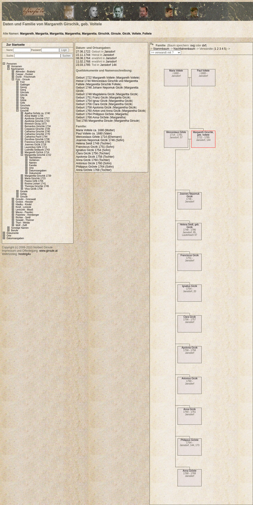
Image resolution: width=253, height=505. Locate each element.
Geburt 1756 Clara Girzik (91, 104)
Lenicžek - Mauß (24, 209)
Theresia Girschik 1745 (37, 186)
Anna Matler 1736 (34, 116)
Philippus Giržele (189, 440)
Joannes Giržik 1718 (35, 144)
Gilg (22, 97)
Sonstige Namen (20, 228)
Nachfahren (35, 157)
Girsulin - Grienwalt (26, 199)
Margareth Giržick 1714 (37, 152)
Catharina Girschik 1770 (37, 134)
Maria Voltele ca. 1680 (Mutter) (95, 130)
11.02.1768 (83, 61)
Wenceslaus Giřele (176, 132)
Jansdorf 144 (108, 65)
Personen (12, 64)
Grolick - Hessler (24, 202)
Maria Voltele (176, 70)
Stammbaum (161, 48)
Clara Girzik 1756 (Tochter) (93, 153)
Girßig (23, 194)
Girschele (25, 105)
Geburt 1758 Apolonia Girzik (93, 107)
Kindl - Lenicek (23, 207)
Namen (33, 162)
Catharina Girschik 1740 (37, 131)
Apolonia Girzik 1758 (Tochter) (95, 156)
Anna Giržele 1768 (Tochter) (93, 170)
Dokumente (35, 173)
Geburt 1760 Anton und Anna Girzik (98, 110)
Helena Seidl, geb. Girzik (189, 225)
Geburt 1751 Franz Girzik (92, 97)
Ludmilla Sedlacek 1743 (37, 149)
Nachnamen (17, 69)
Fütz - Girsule (23, 79)
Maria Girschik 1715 (35, 178)
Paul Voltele (203, 70)
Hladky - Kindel (23, 204)
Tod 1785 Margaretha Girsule (94, 120)
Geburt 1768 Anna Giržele (93, 117)
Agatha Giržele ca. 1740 (37, 113)
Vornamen (16, 66)
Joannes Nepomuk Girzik (189, 195)
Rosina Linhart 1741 (35, 183)
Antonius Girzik (189, 378)
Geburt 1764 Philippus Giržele (95, 114)
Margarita (41, 33)
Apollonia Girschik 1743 (37, 121)
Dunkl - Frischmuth (26, 77)
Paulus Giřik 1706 (34, 181)
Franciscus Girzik (190, 255)
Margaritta (56, 33)
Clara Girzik (189, 317)
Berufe (14, 230)
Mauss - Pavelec (24, 212)
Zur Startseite (15, 44)
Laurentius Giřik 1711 (36, 147)
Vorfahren (34, 160)
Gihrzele (24, 92)
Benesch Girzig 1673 (36, 123)
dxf (204, 45)
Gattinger (25, 84)
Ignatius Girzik (189, 286)
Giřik (22, 103)
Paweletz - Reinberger (27, 215)
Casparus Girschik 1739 (37, 129)
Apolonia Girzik (189, 347)
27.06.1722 (83, 51)
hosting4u (24, 254)
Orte (31, 168)
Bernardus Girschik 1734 (38, 126)
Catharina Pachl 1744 (36, 136)
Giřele (23, 100)
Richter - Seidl (23, 217)
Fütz (22, 82)
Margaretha (72, 33)
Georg (23, 87)
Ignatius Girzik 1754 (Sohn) (93, 150)
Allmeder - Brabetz (25, 71)
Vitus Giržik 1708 (33, 189)
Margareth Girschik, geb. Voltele (203, 133)
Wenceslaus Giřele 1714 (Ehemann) (99, 137)
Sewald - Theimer (25, 220)
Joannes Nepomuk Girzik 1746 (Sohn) (100, 140)
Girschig (24, 108)
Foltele (147, 33)
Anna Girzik (189, 409)
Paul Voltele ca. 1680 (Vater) (94, 133)
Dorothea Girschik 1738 (37, 139)
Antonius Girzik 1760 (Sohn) (93, 163)
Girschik (103, 33)
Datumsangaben (37, 170)
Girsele (24, 191)
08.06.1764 (83, 58)
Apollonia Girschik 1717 (37, 118)
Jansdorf (109, 51)
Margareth (27, 33)
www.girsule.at (48, 250)
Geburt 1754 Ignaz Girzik (91, 101)
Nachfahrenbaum (184, 48)
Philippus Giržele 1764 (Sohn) (95, 166)
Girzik (126, 33)
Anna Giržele (189, 470)
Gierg (23, 90)
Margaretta (89, 33)
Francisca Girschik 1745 (37, 142)
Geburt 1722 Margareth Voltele (95, 77)
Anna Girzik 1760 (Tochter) (93, 160)
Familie (33, 165)
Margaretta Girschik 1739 (38, 175)
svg (192, 45)
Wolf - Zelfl (21, 225)
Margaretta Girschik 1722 (38, 155)
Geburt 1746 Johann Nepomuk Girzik (99, 87)
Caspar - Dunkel (24, 74)
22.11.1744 (83, 55)
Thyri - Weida (23, 222)
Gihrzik (23, 95)
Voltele (136, 33)
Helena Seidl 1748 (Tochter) (93, 143)
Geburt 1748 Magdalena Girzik (95, 94)
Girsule (116, 33)
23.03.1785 (83, 65)
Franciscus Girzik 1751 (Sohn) (95, 146)
